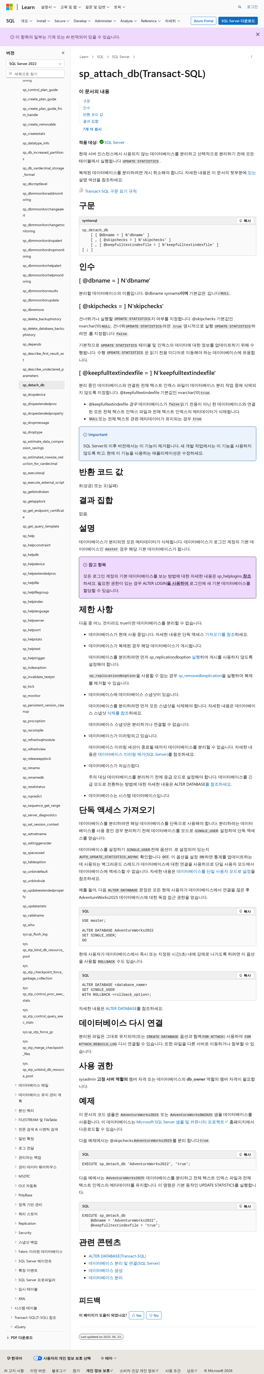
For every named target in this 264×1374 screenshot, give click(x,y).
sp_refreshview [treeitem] (34, 748)
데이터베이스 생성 (106, 1270)
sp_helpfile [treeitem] (31, 582)
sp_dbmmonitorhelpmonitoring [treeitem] (43, 278)
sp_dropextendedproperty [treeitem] (43, 413)
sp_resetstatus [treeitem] (34, 786)
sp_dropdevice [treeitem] (34, 394)
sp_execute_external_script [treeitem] (43, 482)
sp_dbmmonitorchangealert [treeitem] (43, 212)
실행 (195, 657)
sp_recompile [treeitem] (33, 730)
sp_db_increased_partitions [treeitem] (43, 155)
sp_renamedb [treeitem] (33, 777)
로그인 (252, 6)
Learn (84, 56)
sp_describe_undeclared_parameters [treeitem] (43, 372)
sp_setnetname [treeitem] (34, 833)
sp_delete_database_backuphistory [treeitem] (43, 331)
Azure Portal (203, 20)
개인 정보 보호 (98, 1370)
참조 (246, 576)
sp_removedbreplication (200, 675)
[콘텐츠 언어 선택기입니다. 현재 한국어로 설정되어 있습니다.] (14, 1358)
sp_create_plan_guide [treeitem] (39, 98)
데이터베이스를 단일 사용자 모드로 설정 (214, 871)
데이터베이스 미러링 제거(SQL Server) (133, 754)
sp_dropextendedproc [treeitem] (40, 403)
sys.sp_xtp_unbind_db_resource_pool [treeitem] (43, 1069)
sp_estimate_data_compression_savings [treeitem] (43, 444)
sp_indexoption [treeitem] (34, 667)
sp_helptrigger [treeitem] (34, 657)
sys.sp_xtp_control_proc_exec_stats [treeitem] (43, 994)
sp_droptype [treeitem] (32, 432)
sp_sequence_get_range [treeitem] (41, 805)
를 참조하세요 (218, 784)
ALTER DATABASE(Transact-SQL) (117, 1255)
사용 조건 (173, 1370)
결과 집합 (90, 121)
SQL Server (121, 56)
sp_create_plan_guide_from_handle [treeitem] (42, 111)
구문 (86, 100)
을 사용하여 (178, 583)
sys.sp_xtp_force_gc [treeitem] (38, 1031)
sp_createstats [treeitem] (34, 133)
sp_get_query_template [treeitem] (41, 526)
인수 (86, 107)
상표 (190, 1370)
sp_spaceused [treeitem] (33, 852)
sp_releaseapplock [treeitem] (37, 758)
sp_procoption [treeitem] (34, 720)
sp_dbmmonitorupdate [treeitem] (41, 300)
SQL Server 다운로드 (238, 20)
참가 (76, 1370)
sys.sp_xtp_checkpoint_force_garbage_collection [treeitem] (43, 972)
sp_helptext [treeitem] (31, 648)
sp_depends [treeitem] (32, 344)
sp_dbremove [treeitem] (33, 309)
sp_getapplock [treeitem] (34, 501)
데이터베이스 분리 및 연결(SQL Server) (124, 1263)
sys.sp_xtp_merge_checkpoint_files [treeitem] (43, 1047)
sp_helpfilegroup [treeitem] (35, 592)
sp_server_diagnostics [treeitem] (40, 814)
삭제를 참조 (117, 712)
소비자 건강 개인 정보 (137, 1370)
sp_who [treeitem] (29, 924)
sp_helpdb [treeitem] (31, 554)
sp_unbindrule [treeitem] (34, 880)
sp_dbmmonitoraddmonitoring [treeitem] (43, 196)
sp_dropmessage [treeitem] (36, 422)
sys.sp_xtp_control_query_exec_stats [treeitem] (43, 1016)
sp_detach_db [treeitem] (33, 384)
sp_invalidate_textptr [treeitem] (39, 676)
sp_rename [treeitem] (31, 767)
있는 (251, 172)
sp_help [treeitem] (29, 535)
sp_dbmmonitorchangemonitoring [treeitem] (43, 228)
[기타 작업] (251, 57)
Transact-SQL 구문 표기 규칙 (111, 191)
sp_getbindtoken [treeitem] (36, 491)
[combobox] (35, 64)
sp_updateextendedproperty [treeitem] (43, 893)
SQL (100, 56)
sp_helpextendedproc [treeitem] (39, 573)
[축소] (63, 52)
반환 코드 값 (93, 114)
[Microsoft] (9, 7)
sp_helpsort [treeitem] (32, 629)
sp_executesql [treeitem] (33, 472)
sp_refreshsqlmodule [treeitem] (39, 739)
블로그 (57, 1370)
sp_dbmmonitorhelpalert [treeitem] (42, 265)
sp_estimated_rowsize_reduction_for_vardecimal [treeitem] (43, 460)
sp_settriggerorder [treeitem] (37, 843)
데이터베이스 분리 (106, 1277)
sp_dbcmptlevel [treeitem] (35, 183)
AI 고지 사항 (14, 1370)
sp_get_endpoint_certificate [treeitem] (43, 513)
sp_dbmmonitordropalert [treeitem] (42, 240)
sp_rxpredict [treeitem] (32, 796)
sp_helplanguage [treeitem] (36, 610)
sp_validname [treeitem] (33, 915)
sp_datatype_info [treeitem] (36, 143)
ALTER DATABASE (121, 1008)
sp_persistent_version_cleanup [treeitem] (43, 708)
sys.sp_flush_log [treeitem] (35, 934)
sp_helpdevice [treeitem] (34, 563)
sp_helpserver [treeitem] (33, 620)
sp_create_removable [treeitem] (39, 124)
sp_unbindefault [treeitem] (35, 871)
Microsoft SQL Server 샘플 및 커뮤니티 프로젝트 (180, 1121)
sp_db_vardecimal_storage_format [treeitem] (43, 171)
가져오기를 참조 (219, 634)
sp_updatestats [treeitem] (34, 905)
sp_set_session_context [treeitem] (41, 824)
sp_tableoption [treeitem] (34, 861)
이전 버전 (38, 1370)
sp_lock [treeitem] (28, 686)
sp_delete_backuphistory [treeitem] (42, 318)
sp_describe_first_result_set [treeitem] (43, 356)
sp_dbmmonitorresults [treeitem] (40, 290)
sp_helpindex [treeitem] (33, 601)
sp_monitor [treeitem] (31, 695)
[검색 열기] (240, 7)
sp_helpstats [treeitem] (32, 639)
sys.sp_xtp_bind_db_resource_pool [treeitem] (43, 950)
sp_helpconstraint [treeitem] (37, 544)
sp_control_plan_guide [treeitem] (40, 89)
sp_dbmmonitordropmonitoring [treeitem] (43, 253)
